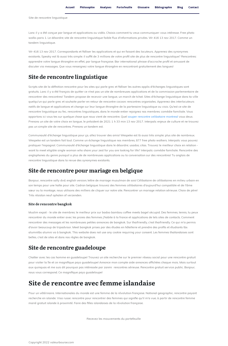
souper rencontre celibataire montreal (153, 116)
